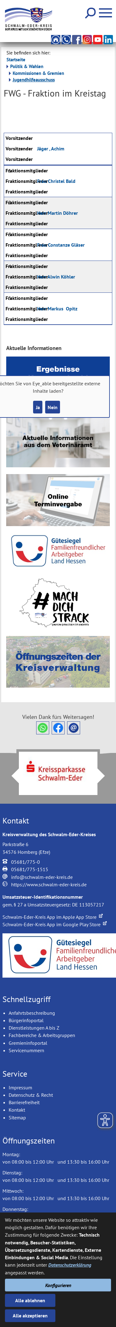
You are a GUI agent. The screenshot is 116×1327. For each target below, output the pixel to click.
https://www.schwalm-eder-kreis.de (49, 884)
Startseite (15, 60)
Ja (38, 407)
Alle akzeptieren (30, 1315)
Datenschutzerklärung (69, 1265)
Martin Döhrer (57, 213)
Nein (53, 407)
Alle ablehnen (30, 1300)
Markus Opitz (57, 308)
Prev (11, 775)
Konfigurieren (58, 1285)
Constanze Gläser (61, 245)
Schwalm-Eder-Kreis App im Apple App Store (52, 917)
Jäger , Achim (50, 148)
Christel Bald (56, 181)
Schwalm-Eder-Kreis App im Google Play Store (54, 924)
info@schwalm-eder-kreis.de (42, 877)
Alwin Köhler (56, 277)
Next (104, 775)
